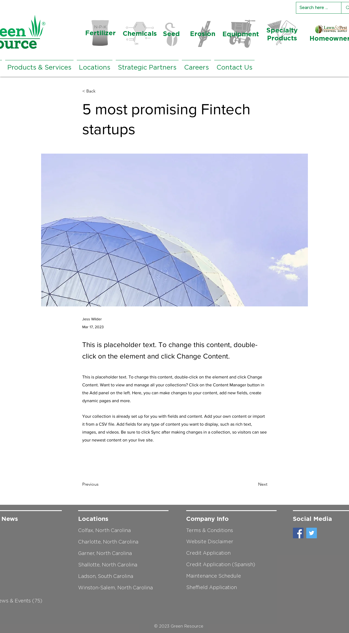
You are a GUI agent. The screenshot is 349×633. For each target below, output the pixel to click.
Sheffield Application (211, 587)
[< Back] (100, 91)
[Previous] (100, 484)
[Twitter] (311, 533)
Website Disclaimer (209, 541)
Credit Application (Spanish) (220, 564)
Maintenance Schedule (213, 576)
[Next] (253, 484)
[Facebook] (298, 533)
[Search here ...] (314, 7)
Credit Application (208, 553)
